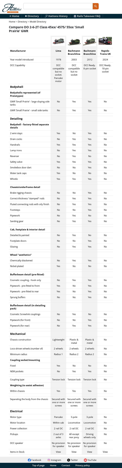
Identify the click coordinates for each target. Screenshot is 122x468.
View (58, 451)
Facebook (34, 459)
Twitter (72, 459)
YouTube (90, 459)
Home (14, 16)
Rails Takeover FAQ (86, 16)
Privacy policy (82, 465)
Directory (32, 16)
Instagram (54, 459)
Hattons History (56, 16)
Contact (66, 465)
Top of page (38, 465)
